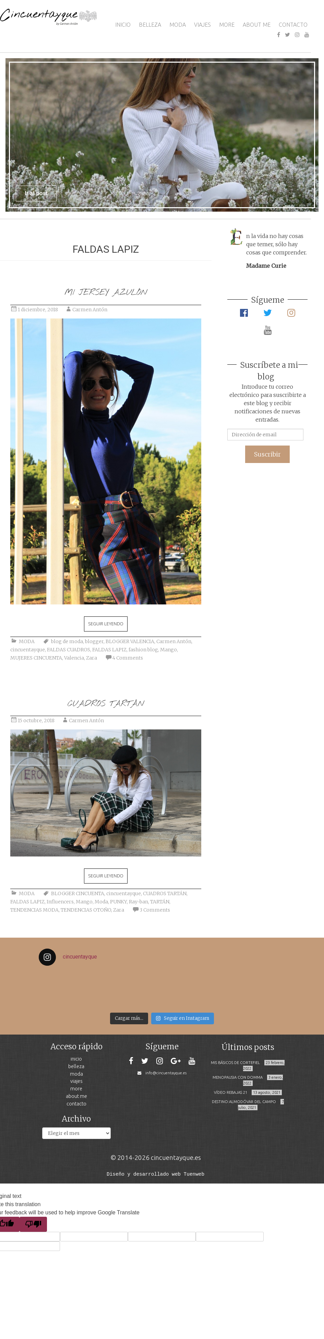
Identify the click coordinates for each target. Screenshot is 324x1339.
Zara (91, 658)
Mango (168, 650)
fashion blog (143, 650)
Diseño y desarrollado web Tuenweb (155, 1174)
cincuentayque (27, 650)
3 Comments (155, 910)
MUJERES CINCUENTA (36, 658)
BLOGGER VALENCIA (130, 641)
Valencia (74, 658)
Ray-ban (138, 902)
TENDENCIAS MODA (34, 910)
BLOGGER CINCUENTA (77, 893)
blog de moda (67, 641)
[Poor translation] (33, 1223)
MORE (227, 25)
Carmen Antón (89, 309)
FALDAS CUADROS (68, 650)
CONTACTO (293, 25)
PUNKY (118, 902)
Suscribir (267, 454)
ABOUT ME (257, 25)
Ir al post (36, 193)
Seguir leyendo (105, 624)
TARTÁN (159, 902)
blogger (94, 641)
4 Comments (127, 658)
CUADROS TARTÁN (106, 704)
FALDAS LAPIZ (109, 650)
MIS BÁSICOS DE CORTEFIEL (235, 1063)
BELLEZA (150, 25)
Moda (101, 902)
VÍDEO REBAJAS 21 (230, 1092)
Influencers (60, 902)
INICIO (123, 25)
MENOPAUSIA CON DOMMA (238, 1077)
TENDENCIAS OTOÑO (86, 910)
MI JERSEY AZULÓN (105, 292)
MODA (177, 25)
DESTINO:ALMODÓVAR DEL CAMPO (244, 1102)
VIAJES (202, 25)
